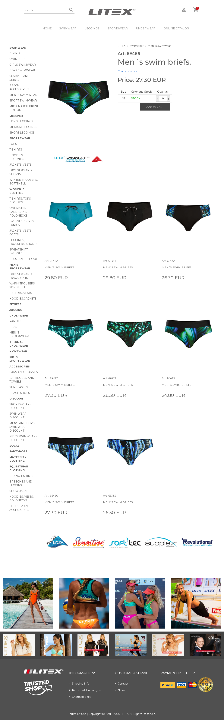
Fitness (15, 304)
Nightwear (18, 351)
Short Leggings (22, 132)
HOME (47, 28)
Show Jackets (20, 491)
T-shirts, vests (20, 293)
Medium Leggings (23, 127)
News (120, 690)
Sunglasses (18, 387)
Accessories (19, 366)
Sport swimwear (23, 100)
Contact (121, 683)
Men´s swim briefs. (60, 267)
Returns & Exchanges (84, 690)
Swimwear (67, 28)
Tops (13, 144)
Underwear (145, 28)
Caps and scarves (23, 372)
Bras (13, 327)
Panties (15, 321)
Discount (17, 398)
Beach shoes (19, 393)
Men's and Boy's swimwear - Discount (22, 426)
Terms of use (77, 714)
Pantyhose (18, 451)
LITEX (121, 46)
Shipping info (79, 683)
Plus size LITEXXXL (23, 259)
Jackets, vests (20, 164)
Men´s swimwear (23, 95)
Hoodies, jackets (22, 298)
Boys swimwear (22, 70)
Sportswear (118, 28)
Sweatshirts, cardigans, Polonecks (19, 211)
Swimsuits (17, 59)
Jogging (15, 310)
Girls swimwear (22, 64)
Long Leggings (21, 121)
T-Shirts (15, 149)
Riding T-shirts (21, 476)
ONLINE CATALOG (176, 28)
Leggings (92, 28)
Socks (14, 445)
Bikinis (14, 53)
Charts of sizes (127, 71)
